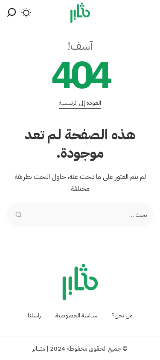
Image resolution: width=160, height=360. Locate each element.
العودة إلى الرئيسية (80, 103)
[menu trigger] (143, 13)
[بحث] (11, 13)
